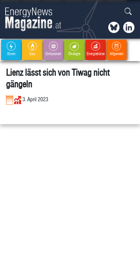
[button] (128, 11)
